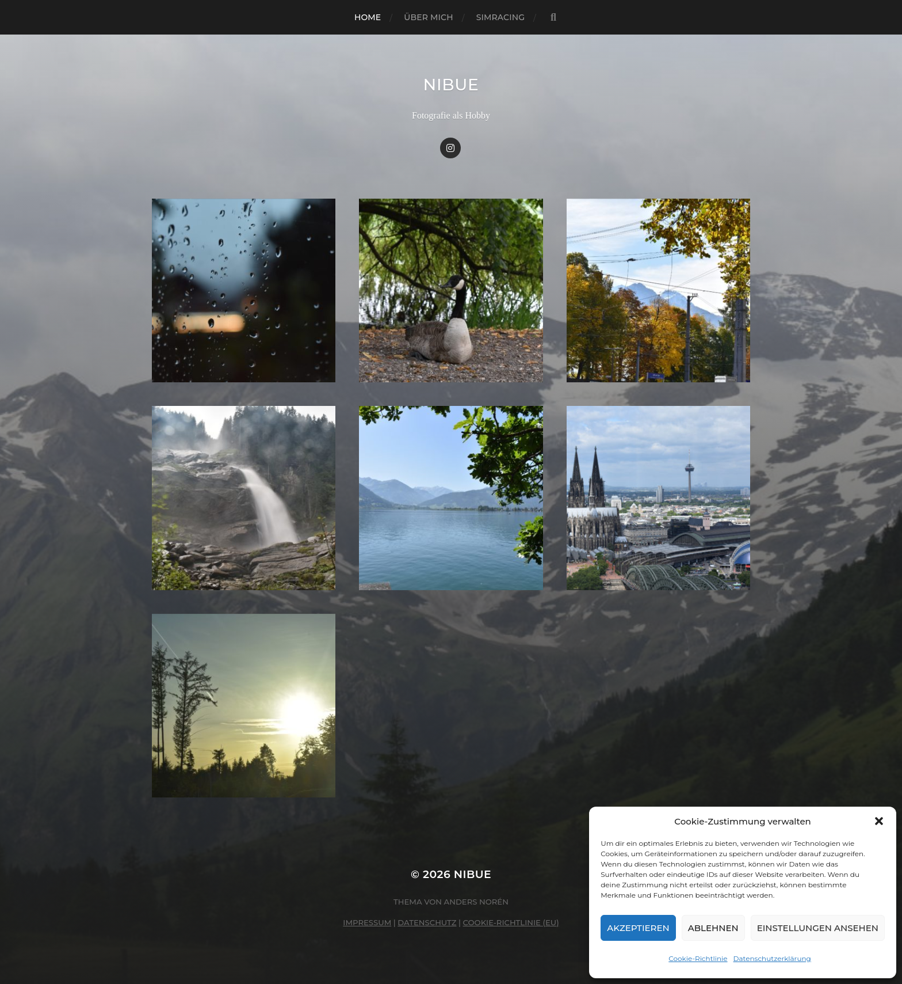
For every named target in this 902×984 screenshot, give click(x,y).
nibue (451, 84)
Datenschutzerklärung (772, 958)
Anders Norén (476, 901)
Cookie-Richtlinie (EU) (511, 922)
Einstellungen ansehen (817, 927)
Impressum (367, 922)
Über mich (428, 17)
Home (367, 17)
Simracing (500, 17)
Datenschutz (427, 922)
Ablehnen (713, 927)
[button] (879, 821)
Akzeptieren (638, 927)
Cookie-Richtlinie (697, 958)
